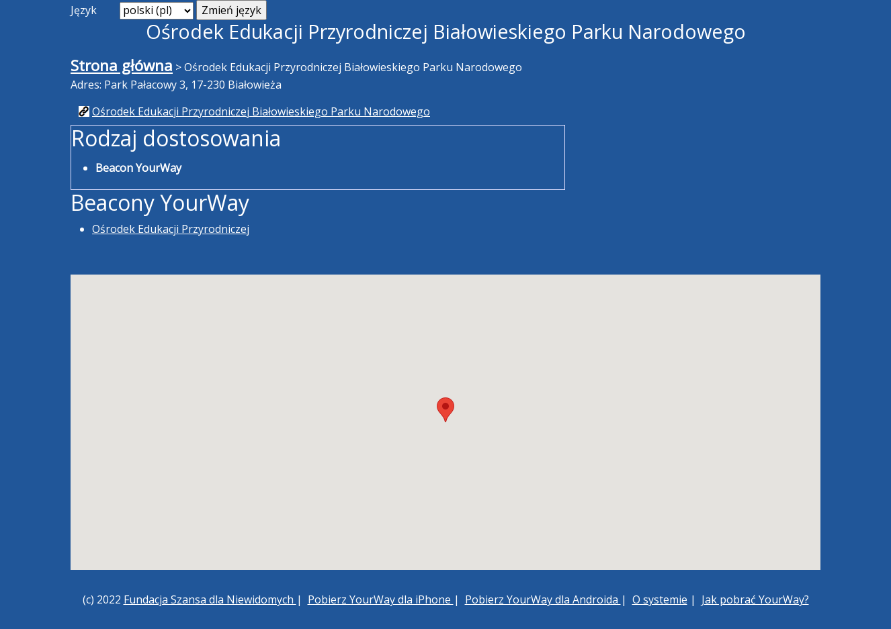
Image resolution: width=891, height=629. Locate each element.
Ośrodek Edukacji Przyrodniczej (170, 229)
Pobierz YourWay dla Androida (543, 599)
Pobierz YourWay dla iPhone (381, 599)
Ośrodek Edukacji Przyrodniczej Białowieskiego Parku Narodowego (261, 111)
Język (84, 10)
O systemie (659, 599)
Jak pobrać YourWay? (755, 599)
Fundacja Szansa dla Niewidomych (210, 599)
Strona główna (122, 65)
